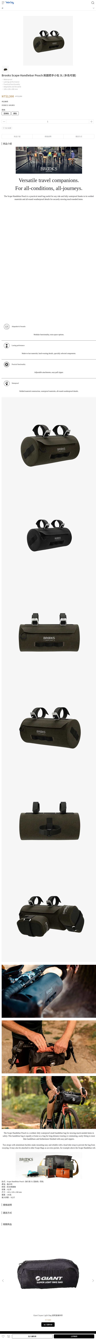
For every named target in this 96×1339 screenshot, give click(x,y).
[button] (93, 1280)
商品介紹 (17, 136)
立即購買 (74, 1336)
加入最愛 (7, 128)
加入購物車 (32, 1336)
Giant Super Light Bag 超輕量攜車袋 (48, 1315)
